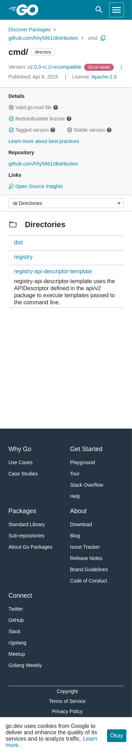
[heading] (29, 9)
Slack (14, 631)
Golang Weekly (25, 665)
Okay (116, 736)
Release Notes (86, 558)
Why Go (19, 449)
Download (81, 524)
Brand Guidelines (89, 569)
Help (75, 496)
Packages (22, 511)
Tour (75, 473)
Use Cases (20, 462)
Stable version (89, 130)
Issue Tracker (85, 547)
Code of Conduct (88, 581)
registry (23, 257)
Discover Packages (29, 29)
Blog (75, 535)
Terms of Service (67, 701)
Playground (82, 462)
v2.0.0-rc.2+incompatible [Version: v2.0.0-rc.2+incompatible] (45, 67)
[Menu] (66, 203)
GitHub (16, 620)
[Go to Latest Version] (99, 67)
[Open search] (99, 10)
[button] (11, 107)
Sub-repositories (26, 535)
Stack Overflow (86, 485)
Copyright (67, 691)
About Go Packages (30, 547)
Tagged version (32, 130)
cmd (92, 38)
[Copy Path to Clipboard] (103, 38)
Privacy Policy (67, 711)
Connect (20, 595)
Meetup (16, 654)
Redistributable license (40, 118)
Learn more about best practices (43, 141)
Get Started (86, 449)
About (78, 511)
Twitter (15, 609)
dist (18, 242)
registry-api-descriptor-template (53, 271)
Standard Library (26, 524)
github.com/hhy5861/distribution (43, 38)
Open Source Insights (35, 186)
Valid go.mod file (33, 107)
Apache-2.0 (104, 77)
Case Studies (23, 473)
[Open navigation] (116, 10)
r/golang (17, 643)
